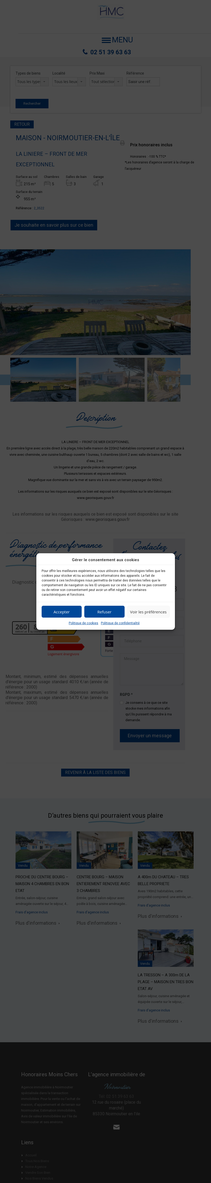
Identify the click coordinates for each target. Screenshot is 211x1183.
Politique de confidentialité (120, 623)
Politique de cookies (83, 623)
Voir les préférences (148, 611)
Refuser (104, 611)
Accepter (61, 611)
